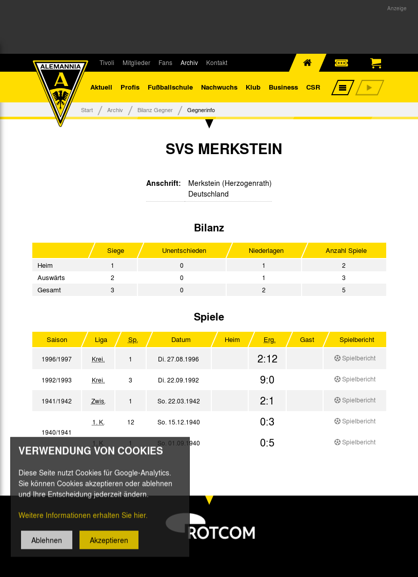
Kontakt (216, 62)
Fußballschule (170, 87)
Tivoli (106, 62)
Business (283, 87)
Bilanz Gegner (155, 109)
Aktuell (101, 87)
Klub (253, 87)
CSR (313, 87)
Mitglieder (136, 62)
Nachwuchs (219, 87)
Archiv (189, 62)
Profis (130, 87)
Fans (165, 62)
